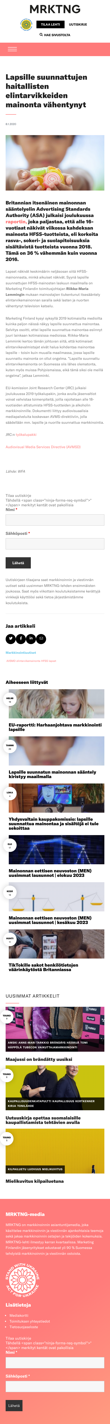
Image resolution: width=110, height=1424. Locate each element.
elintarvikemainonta (28, 661)
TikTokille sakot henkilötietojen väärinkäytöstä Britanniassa (43, 967)
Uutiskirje (78, 24)
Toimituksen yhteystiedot (29, 1321)
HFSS (44, 661)
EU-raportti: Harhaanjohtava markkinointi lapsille (55, 727)
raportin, (16, 221)
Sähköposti (18, 533)
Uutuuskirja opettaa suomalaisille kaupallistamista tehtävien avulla (43, 1120)
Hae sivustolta (55, 35)
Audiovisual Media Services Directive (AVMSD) (43, 447)
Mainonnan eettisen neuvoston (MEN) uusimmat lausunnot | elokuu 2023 (50, 873)
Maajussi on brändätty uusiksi (39, 1059)
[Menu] (12, 50)
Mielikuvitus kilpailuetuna (35, 1181)
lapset (52, 661)
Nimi (11, 509)
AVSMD (11, 661)
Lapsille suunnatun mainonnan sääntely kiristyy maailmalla (52, 774)
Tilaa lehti (50, 24)
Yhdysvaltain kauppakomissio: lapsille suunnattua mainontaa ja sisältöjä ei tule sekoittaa (54, 823)
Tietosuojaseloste (23, 1327)
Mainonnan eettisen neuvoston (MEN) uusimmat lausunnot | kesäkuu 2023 (50, 920)
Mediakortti (18, 1315)
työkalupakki (26, 434)
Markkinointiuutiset (21, 653)
